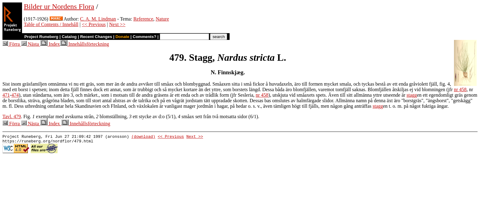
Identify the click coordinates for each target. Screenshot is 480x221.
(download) (143, 137)
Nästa (30, 44)
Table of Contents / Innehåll (51, 24)
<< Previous (94, 24)
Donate (122, 36)
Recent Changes (96, 36)
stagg (412, 95)
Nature (162, 18)
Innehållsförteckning (84, 44)
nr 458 (460, 89)
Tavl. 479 (11, 116)
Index (50, 44)
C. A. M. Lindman (98, 18)
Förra (11, 44)
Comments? (144, 36)
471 (6, 95)
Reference (143, 18)
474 (15, 95)
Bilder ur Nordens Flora (59, 6)
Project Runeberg (41, 36)
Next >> (117, 24)
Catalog (69, 36)
